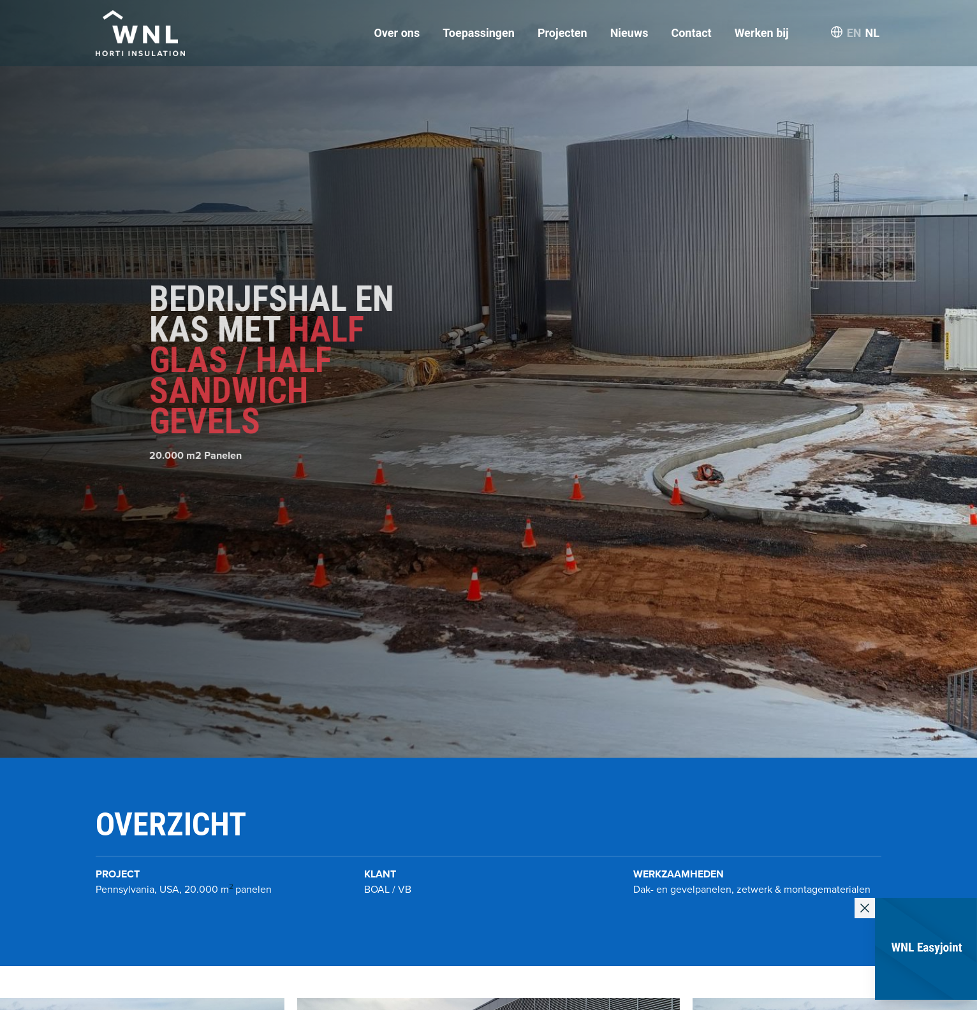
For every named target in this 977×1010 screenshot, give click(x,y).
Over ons (397, 33)
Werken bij (762, 33)
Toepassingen (479, 33)
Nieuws (629, 33)
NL (872, 33)
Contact (691, 33)
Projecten (562, 33)
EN (854, 33)
